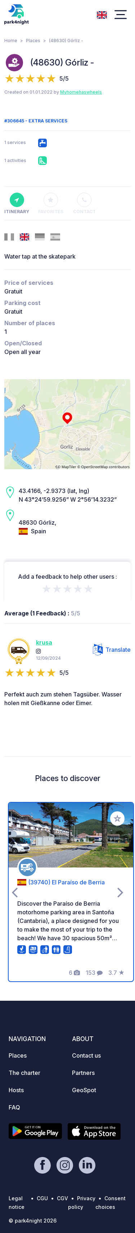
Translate (112, 649)
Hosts (16, 1090)
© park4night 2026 (33, 1221)
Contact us (86, 1055)
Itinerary (16, 203)
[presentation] (15, 892)
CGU (42, 1198)
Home (10, 40)
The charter (24, 1072)
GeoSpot (84, 1090)
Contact (84, 203)
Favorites (50, 203)
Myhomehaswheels (81, 92)
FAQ (14, 1107)
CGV (62, 1198)
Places (33, 40)
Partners (83, 1072)
